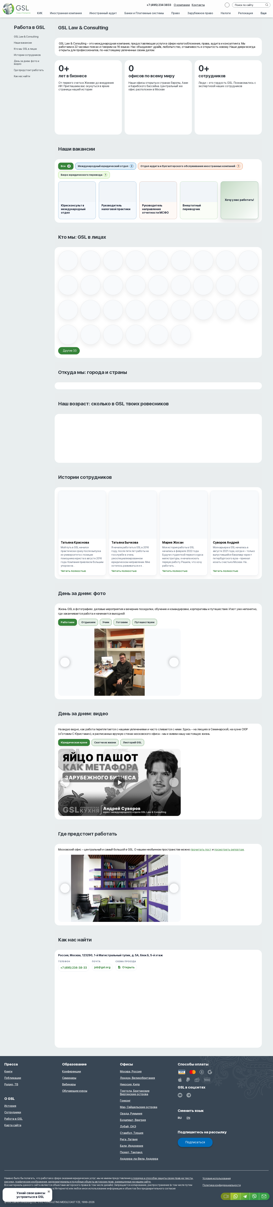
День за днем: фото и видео (26, 62)
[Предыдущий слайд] (65, 662)
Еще (264, 13)
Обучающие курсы (74, 1091)
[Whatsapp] (235, 1196)
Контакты (198, 5)
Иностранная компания (66, 13)
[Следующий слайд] (174, 662)
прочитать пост (201, 849)
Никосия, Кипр (130, 1084)
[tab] (65, 166)
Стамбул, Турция (131, 1133)
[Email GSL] (264, 1196)
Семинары (69, 1078)
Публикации (12, 1078)
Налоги (226, 13)
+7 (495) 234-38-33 (73, 967)
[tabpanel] (158, 662)
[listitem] (68, 260)
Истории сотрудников (27, 55)
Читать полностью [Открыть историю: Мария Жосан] (175, 571)
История (10, 1106)
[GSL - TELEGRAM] (188, 1095)
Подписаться (195, 1142)
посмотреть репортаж (229, 849)
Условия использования (217, 1178)
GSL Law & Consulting (26, 36)
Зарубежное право (200, 13)
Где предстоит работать (29, 70)
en (188, 1118)
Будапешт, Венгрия (133, 1120)
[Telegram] (245, 1196)
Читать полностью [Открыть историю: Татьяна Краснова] (73, 571)
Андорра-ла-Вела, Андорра (139, 1158)
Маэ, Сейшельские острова (138, 1107)
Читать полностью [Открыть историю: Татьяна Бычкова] (124, 571)
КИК (39, 13)
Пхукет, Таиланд (131, 1152)
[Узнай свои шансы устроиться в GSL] (27, 1195)
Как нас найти (22, 76)
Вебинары (69, 1084)
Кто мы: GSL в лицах (25, 48)
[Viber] (254, 1196)
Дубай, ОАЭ (128, 1126)
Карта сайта (12, 1125)
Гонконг (125, 1100)
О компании (182, 5)
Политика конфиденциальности (222, 1185)
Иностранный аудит (103, 13)
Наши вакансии (23, 42)
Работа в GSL (13, 1118)
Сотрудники (12, 1112)
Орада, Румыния (131, 1113)
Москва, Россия (131, 1071)
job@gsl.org (102, 967)
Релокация (245, 13)
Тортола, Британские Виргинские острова (134, 1092)
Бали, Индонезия (131, 1145)
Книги (8, 1071)
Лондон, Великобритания (137, 1078)
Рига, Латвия (129, 1139)
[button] (239, 200)
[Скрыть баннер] (48, 1191)
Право (175, 13)
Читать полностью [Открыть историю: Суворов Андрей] (225, 571)
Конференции (71, 1071)
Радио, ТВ (11, 1084)
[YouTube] (180, 1095)
